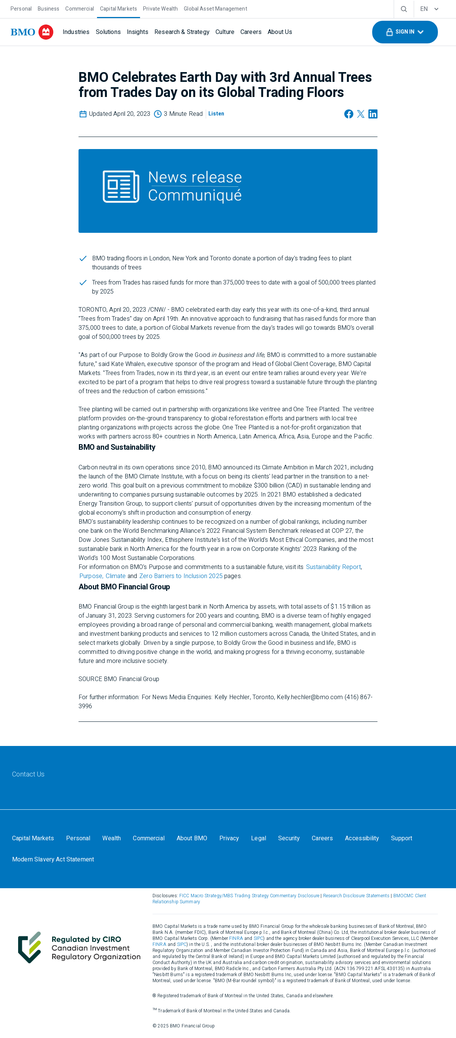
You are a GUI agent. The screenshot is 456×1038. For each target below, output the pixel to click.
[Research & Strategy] (182, 32)
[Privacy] (229, 838)
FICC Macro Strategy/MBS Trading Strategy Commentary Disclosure (249, 895)
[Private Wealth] (160, 8)
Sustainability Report (333, 567)
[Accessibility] (362, 838)
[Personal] (21, 8)
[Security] (289, 838)
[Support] (401, 838)
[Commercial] (79, 8)
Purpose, (91, 576)
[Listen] (216, 113)
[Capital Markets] (118, 8)
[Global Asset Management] (215, 8)
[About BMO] (192, 838)
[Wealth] (111, 838)
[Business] (48, 8)
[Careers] (251, 32)
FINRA (236, 938)
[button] (405, 32)
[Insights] (137, 32)
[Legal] (258, 838)
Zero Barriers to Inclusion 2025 (181, 576)
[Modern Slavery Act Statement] (53, 859)
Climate (116, 576)
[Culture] (225, 32)
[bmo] (32, 32)
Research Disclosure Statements (356, 895)
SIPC (258, 938)
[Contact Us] (28, 774)
